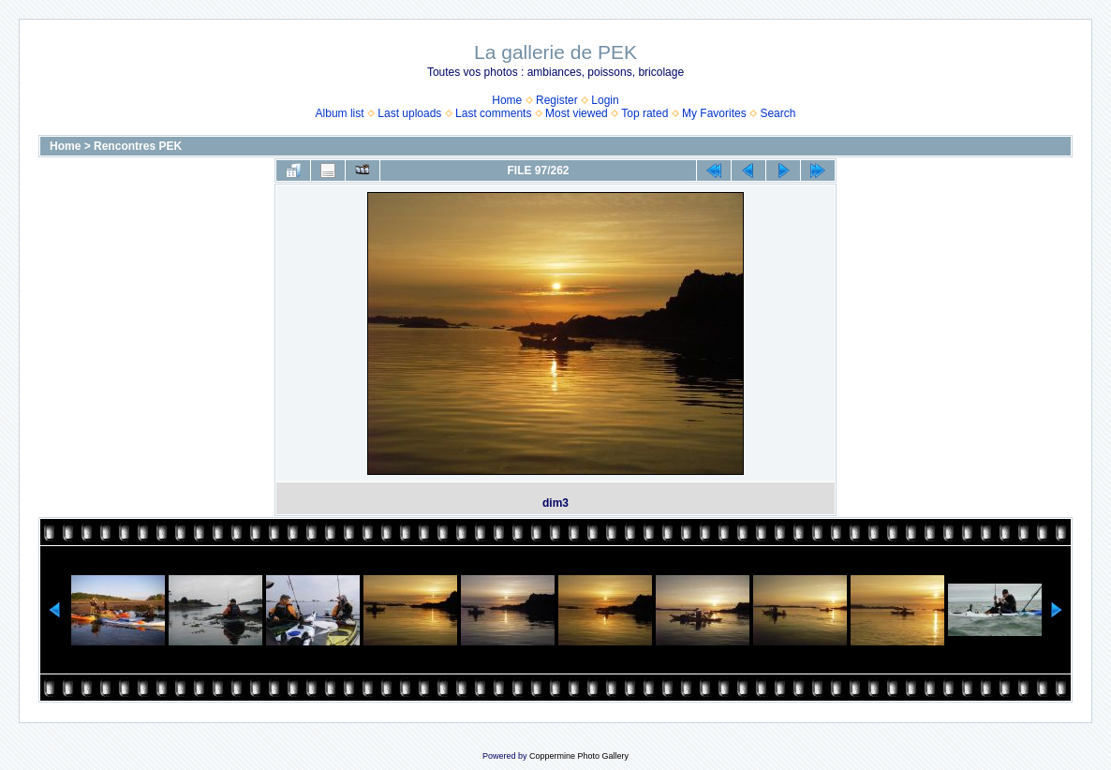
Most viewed (576, 113)
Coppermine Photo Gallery (579, 756)
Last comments (493, 113)
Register (557, 100)
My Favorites (714, 113)
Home (507, 100)
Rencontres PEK (138, 146)
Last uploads (409, 113)
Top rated (644, 113)
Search (777, 113)
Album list (340, 113)
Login (604, 100)
